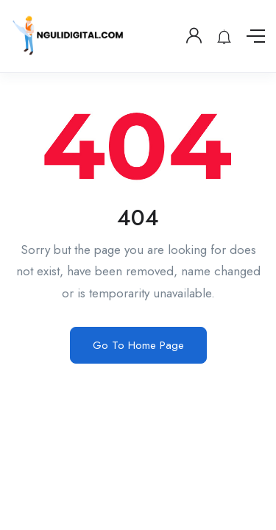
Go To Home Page (138, 345)
